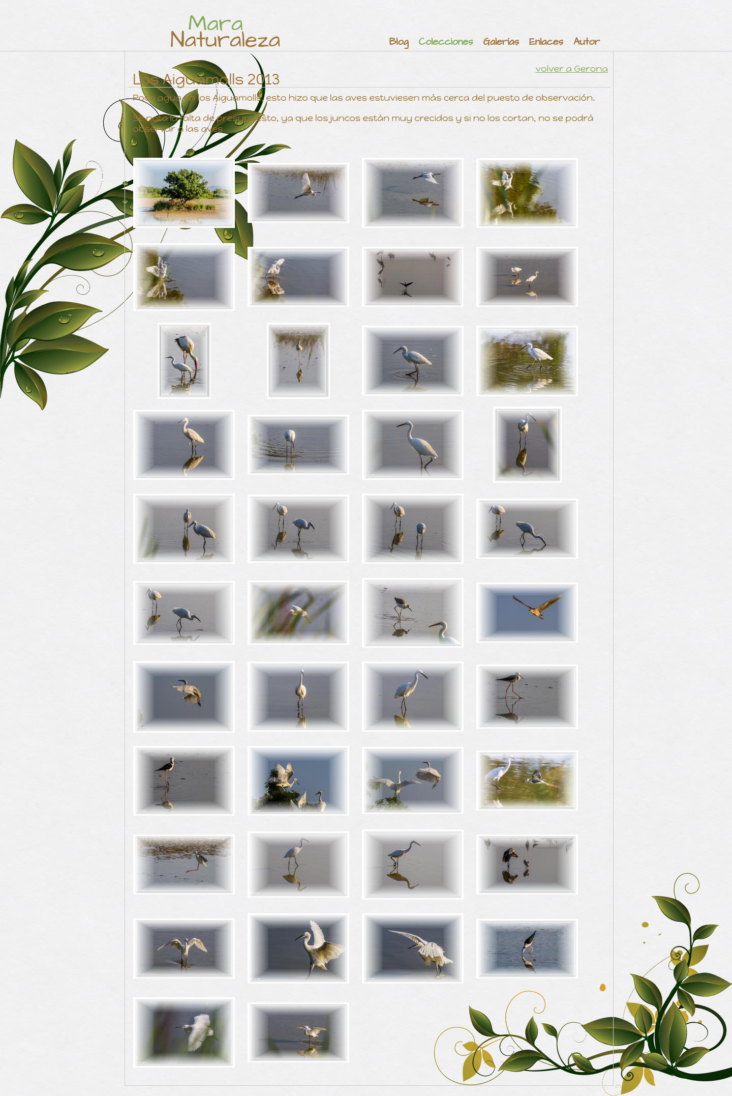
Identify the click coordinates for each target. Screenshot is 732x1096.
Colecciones (445, 42)
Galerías (501, 42)
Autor (586, 42)
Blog (399, 42)
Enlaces (546, 42)
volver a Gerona (572, 68)
